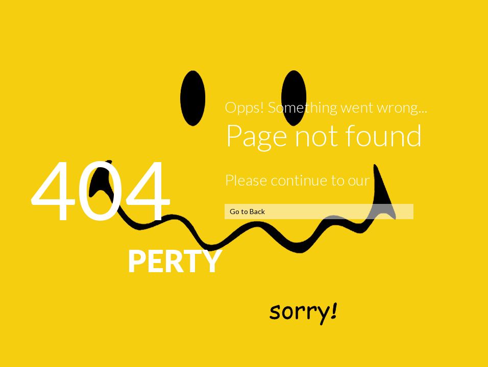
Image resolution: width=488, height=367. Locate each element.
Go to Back (247, 211)
